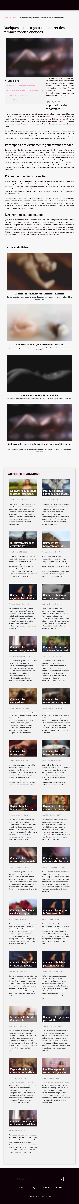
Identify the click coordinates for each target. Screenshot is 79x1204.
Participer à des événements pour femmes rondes (25, 90)
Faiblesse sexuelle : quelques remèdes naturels (39, 344)
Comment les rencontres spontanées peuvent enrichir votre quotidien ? (23, 863)
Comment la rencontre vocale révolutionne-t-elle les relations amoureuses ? (56, 652)
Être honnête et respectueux (16, 100)
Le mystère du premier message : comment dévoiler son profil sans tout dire (23, 495)
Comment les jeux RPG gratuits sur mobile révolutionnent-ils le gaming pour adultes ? (23, 967)
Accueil (6, 18)
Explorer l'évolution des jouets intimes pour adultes (56, 809)
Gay (33, 1187)
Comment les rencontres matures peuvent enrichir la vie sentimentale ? (56, 756)
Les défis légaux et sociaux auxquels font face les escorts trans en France (55, 1074)
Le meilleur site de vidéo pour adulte (39, 395)
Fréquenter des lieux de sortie (17, 95)
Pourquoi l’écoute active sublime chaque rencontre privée (56, 493)
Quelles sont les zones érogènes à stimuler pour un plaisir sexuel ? (39, 445)
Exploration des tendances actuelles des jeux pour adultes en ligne (22, 811)
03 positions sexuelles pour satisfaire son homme (39, 293)
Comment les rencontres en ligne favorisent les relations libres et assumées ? (56, 704)
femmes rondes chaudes (55, 116)
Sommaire (13, 80)
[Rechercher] (39, 1179)
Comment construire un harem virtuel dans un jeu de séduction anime (23, 1126)
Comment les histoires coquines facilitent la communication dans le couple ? (23, 599)
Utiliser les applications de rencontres (20, 86)
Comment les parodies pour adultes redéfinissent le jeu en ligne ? (56, 1022)
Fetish (46, 1187)
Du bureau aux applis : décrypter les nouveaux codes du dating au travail (22, 547)
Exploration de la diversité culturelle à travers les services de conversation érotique (22, 1074)
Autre (14, 18)
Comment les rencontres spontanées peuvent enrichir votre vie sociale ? (23, 652)
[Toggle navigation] (5, 5)
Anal (20, 1187)
